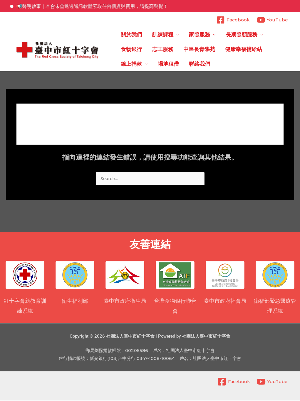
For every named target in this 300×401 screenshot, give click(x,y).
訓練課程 (159, 34)
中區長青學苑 (164, 49)
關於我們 (131, 34)
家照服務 (192, 34)
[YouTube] (272, 20)
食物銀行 (270, 34)
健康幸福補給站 (205, 49)
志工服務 (131, 49)
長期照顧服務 (231, 34)
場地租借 (274, 49)
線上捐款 (241, 49)
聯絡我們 (131, 64)
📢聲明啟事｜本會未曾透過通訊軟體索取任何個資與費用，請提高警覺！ (96, 6)
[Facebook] (233, 20)
